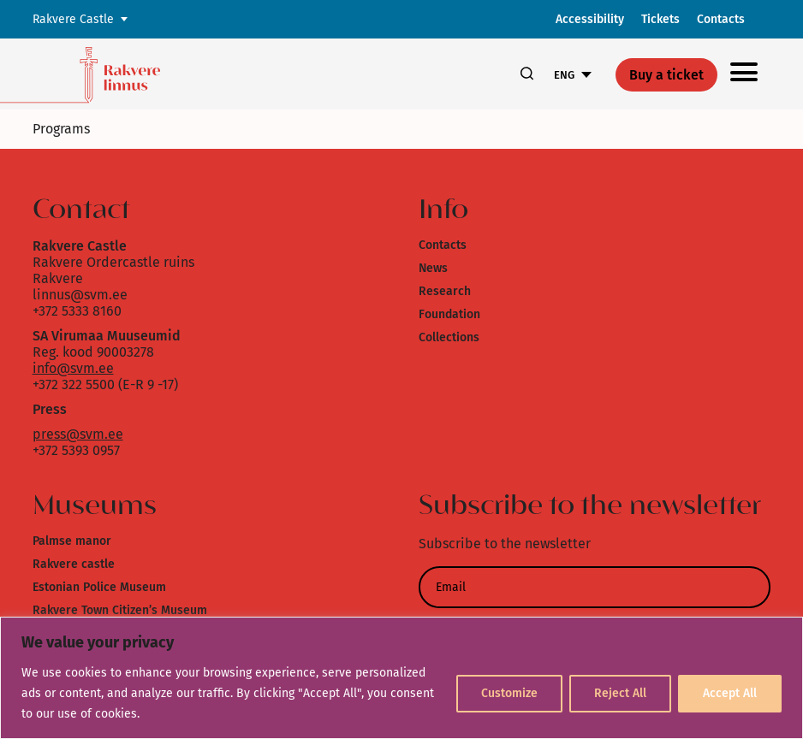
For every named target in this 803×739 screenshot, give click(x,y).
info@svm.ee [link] (73, 368)
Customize (509, 693)
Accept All (730, 693)
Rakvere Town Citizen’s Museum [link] (120, 610)
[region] (401, 678)
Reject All (620, 693)
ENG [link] (564, 74)
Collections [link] (449, 337)
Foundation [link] (449, 314)
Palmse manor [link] (72, 541)
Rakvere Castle (73, 19)
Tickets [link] (660, 19)
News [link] (433, 268)
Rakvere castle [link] (74, 564)
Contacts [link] (721, 19)
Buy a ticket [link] (666, 75)
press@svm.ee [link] (78, 434)
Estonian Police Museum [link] (99, 587)
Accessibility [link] (590, 19)
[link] (139, 73)
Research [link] (445, 291)
